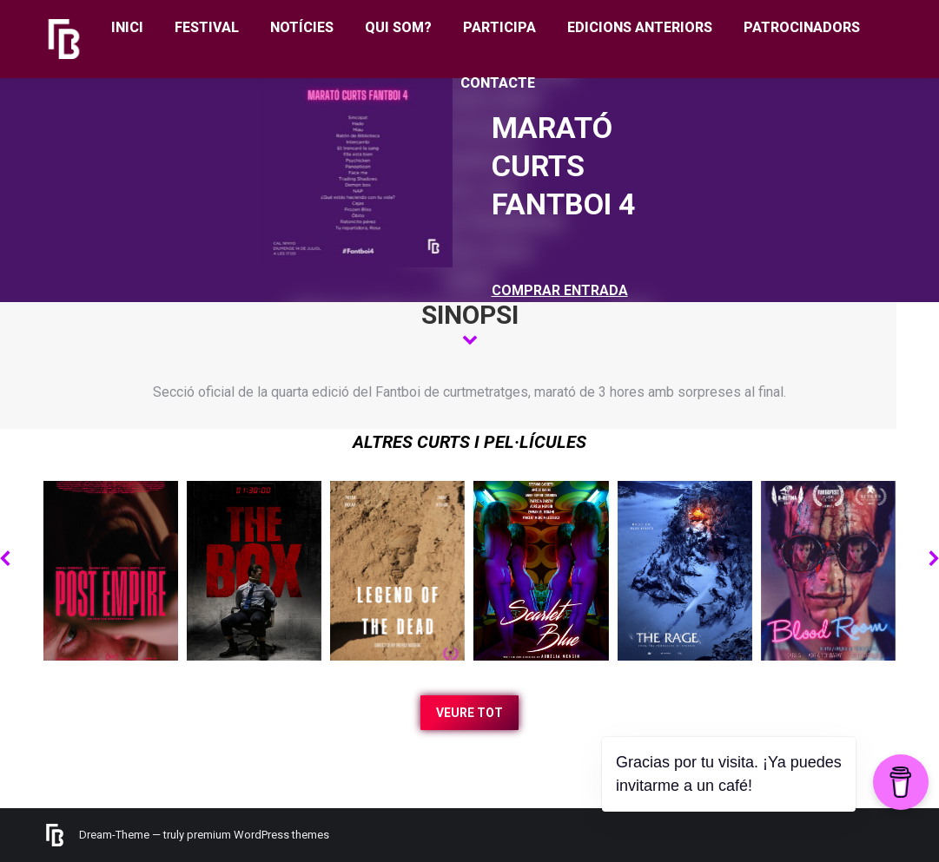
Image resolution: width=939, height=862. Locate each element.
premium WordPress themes (258, 834)
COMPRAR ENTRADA (560, 290)
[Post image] (110, 571)
